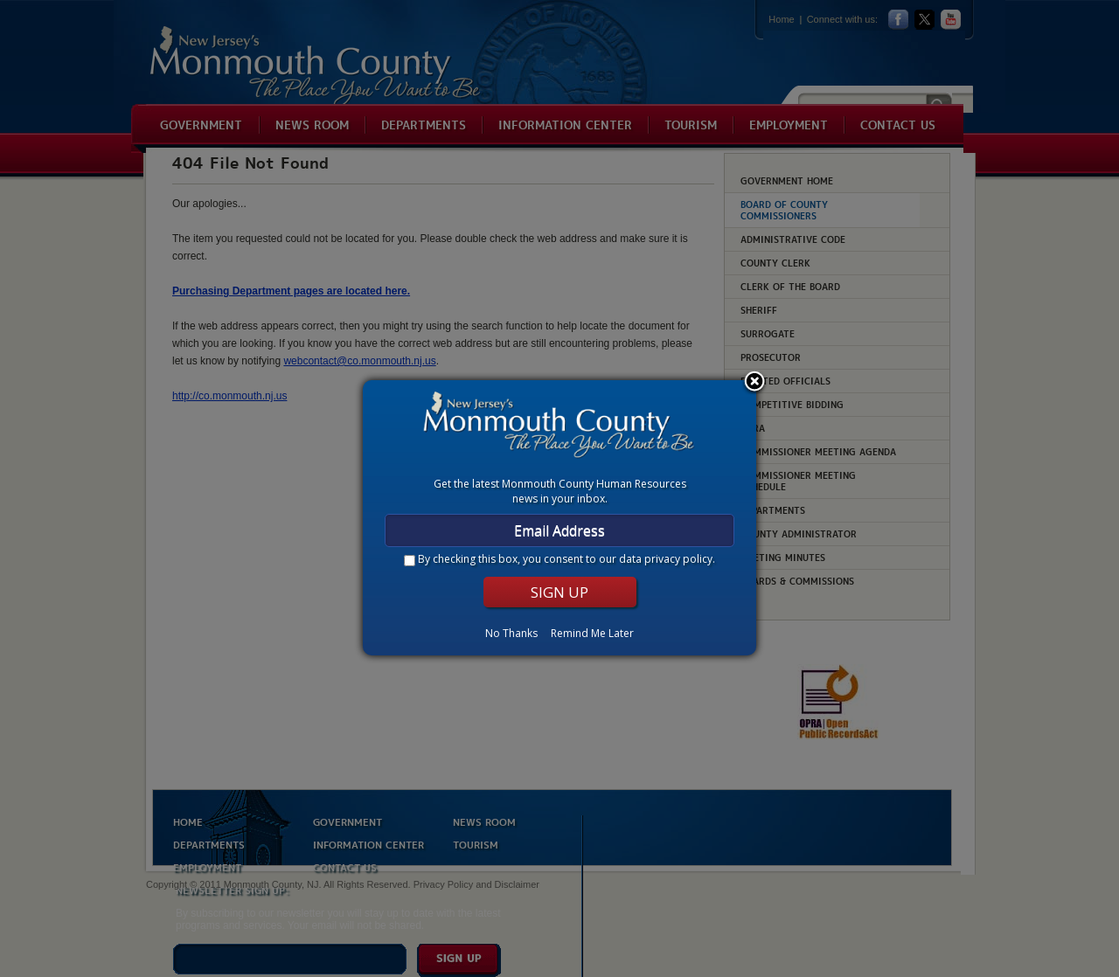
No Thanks (511, 633)
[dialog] (559, 517)
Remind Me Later (592, 633)
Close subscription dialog (754, 383)
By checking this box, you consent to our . (566, 558)
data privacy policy (665, 558)
